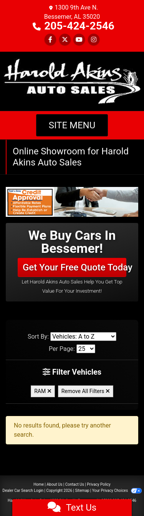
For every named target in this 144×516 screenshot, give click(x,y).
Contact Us (74, 484)
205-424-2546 (79, 26)
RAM (42, 391)
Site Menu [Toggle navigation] (72, 125)
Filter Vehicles (72, 372)
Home (38, 484)
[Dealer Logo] (72, 80)
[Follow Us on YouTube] (79, 40)
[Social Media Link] (93, 40)
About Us (55, 484)
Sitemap (82, 490)
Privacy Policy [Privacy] (99, 484)
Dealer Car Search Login (22, 490)
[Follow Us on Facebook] (50, 40)
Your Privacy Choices (117, 490)
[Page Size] (85, 348)
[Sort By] (83, 336)
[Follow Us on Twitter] (65, 40)
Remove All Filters (85, 391)
